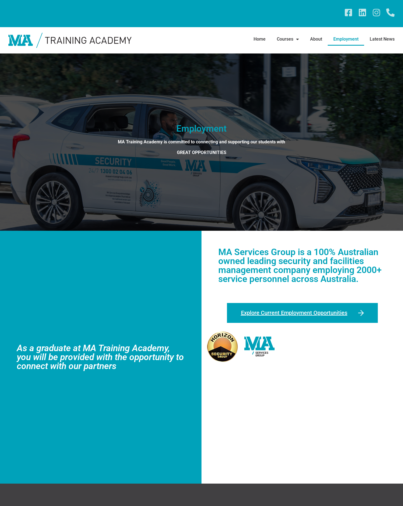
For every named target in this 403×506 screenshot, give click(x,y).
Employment (346, 39)
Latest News (382, 39)
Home (260, 39)
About (316, 39)
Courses (288, 39)
